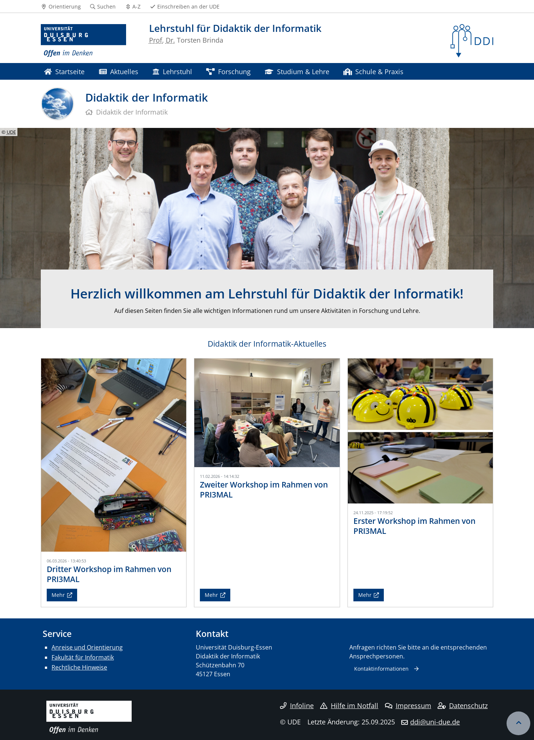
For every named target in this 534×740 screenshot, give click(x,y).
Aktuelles (118, 71)
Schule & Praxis (373, 71)
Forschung (228, 71)
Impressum (408, 705)
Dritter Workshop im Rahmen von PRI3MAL (109, 574)
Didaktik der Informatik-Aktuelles (267, 343)
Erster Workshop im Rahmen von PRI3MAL (414, 526)
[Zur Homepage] (83, 40)
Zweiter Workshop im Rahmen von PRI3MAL (264, 489)
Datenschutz (463, 705)
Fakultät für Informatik (83, 657)
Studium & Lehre (297, 71)
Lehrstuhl (172, 71)
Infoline (297, 705)
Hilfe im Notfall (349, 705)
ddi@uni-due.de (435, 721)
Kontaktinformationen (381, 668)
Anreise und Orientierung (87, 647)
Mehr (58, 594)
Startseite (64, 71)
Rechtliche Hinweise (79, 667)
